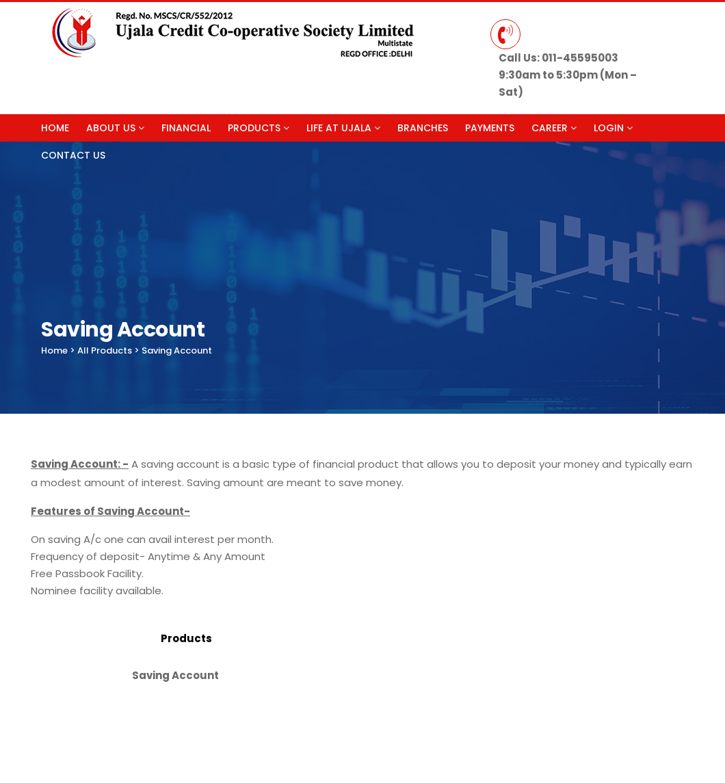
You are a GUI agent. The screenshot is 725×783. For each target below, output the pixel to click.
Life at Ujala (343, 128)
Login (613, 128)
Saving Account (177, 350)
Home (55, 128)
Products (258, 128)
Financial (186, 128)
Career (554, 128)
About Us (115, 128)
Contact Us (73, 155)
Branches (422, 128)
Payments (489, 128)
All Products (104, 350)
